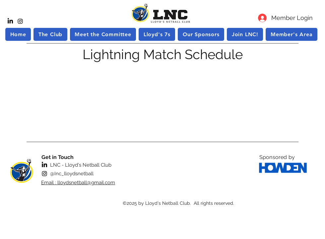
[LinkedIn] (10, 21)
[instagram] (20, 21)
